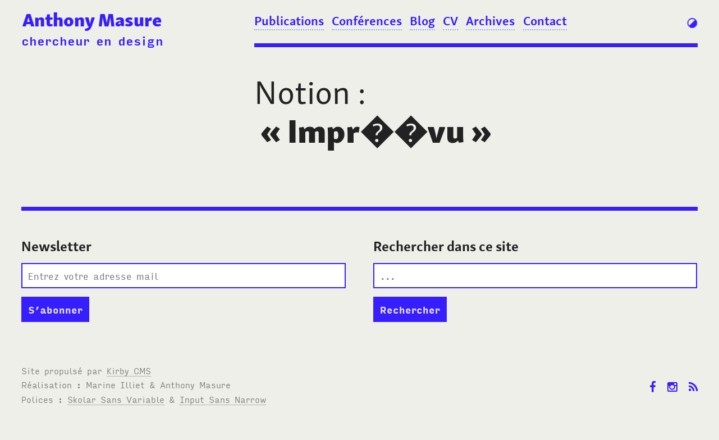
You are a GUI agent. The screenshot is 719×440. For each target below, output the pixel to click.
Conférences (367, 20)
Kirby (129, 370)
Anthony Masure (92, 20)
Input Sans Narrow (223, 399)
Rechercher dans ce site (446, 246)
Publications (289, 20)
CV (450, 20)
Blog (422, 20)
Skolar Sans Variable (115, 399)
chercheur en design (92, 40)
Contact (545, 20)
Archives (490, 20)
